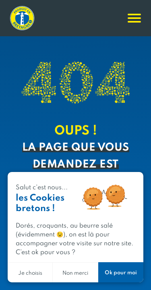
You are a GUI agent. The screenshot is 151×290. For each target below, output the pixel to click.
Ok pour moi (121, 272)
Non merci (75, 272)
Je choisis (30, 272)
